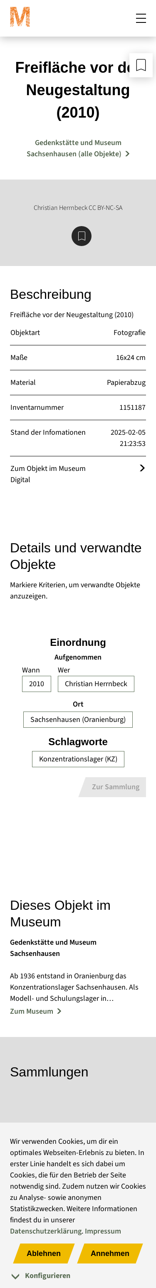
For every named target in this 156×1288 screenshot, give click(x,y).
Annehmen (110, 1253)
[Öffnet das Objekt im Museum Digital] (142, 468)
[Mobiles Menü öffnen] (141, 18)
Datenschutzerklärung (46, 1231)
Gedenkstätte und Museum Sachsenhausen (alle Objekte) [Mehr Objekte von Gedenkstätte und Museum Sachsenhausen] (74, 148)
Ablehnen (44, 1253)
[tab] (78, 1275)
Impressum (103, 1231)
